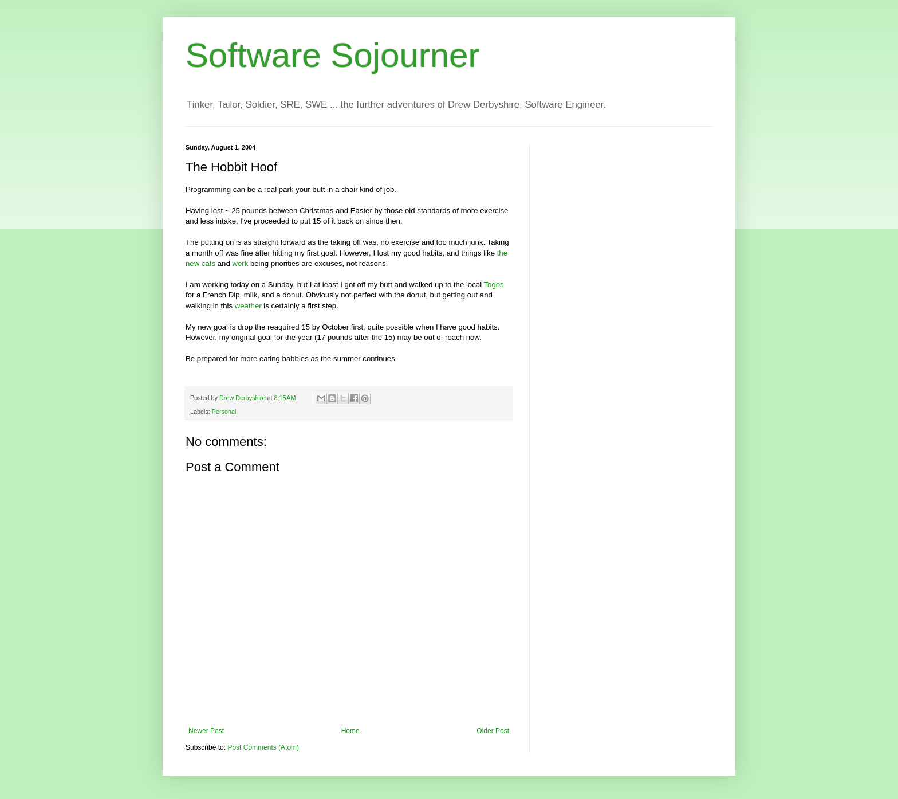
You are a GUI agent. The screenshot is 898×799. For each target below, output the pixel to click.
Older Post (492, 731)
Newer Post (206, 731)
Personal (224, 411)
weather (248, 305)
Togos (494, 284)
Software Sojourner (333, 55)
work (240, 263)
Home (350, 731)
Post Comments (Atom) (263, 747)
